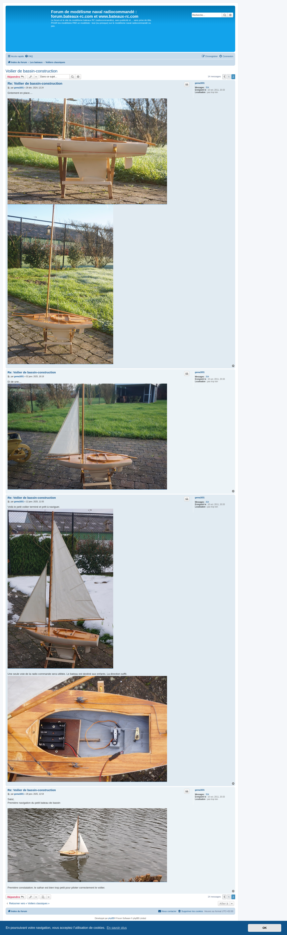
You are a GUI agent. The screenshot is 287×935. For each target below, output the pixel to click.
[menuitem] (29, 56)
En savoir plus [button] (117, 927)
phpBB (111, 918)
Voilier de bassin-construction (31, 71)
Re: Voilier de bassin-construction (35, 83)
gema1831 (199, 83)
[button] (224, 76)
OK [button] (264, 927)
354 (207, 87)
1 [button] (229, 76)
